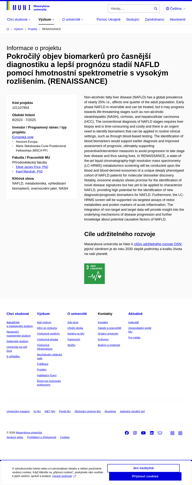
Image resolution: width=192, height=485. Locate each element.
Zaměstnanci (154, 19)
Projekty (41, 369)
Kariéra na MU (76, 333)
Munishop (110, 411)
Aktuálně (135, 314)
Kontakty (103, 322)
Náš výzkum (44, 322)
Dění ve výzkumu (47, 328)
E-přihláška (13, 356)
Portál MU (65, 411)
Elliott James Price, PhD (32, 167)
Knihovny (103, 339)
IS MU (37, 411)
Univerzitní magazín (18, 411)
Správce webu (15, 437)
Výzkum (43, 314)
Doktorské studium (17, 341)
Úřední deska (75, 328)
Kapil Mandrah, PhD (29, 171)
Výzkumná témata (47, 339)
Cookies (65, 437)
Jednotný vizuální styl (132, 411)
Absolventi (177, 19)
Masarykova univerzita (29, 432)
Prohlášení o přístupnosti (41, 437)
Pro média (134, 337)
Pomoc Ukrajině (109, 19)
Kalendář (133, 322)
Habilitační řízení (46, 375)
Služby (71, 345)
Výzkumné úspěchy (48, 333)
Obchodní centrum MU (87, 411)
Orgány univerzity (108, 333)
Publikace (42, 363)
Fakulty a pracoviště (109, 328)
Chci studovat (18, 314)
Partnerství (74, 339)
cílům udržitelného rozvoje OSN (157, 244)
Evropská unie (23, 137)
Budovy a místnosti (109, 345)
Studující (132, 19)
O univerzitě (77, 314)
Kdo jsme (73, 322)
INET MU (50, 411)
